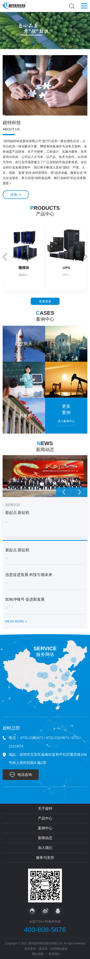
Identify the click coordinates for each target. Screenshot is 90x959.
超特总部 (11, 728)
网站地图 (37, 954)
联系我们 (54, 954)
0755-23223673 (57, 738)
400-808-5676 (45, 929)
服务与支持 (45, 857)
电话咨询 (25, 775)
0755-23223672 (31, 738)
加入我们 (45, 848)
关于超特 (45, 808)
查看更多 (45, 301)
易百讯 (43, 948)
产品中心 (45, 818)
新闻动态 (45, 838)
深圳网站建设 (58, 948)
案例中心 (45, 828)
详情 (16, 195)
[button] (34, 43)
